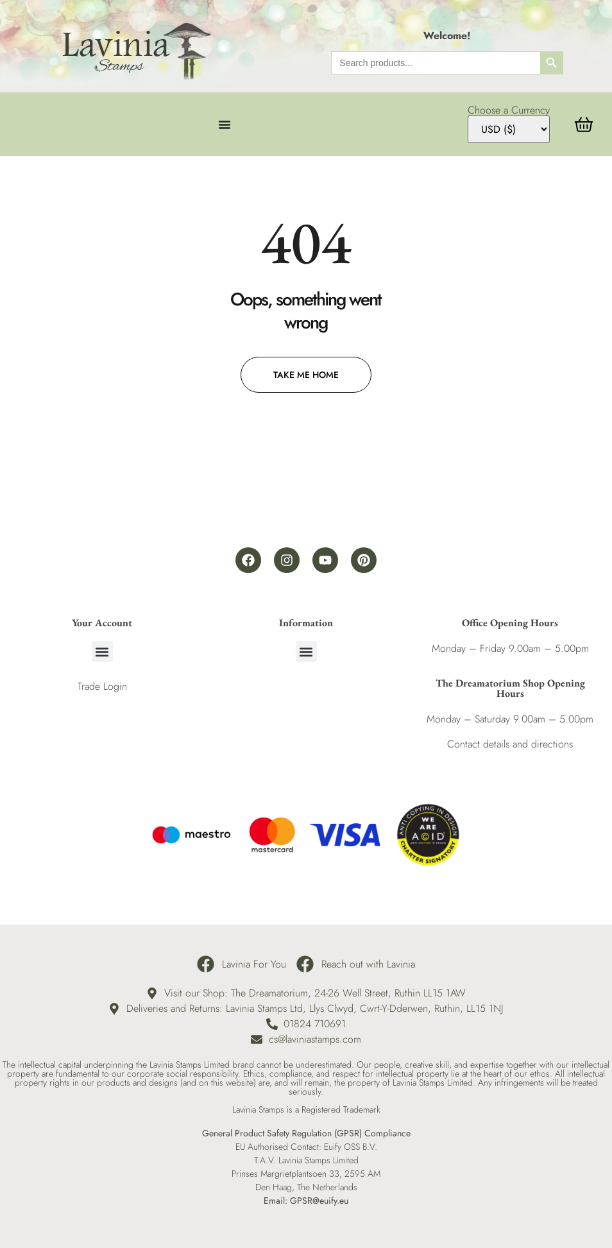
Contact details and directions (510, 744)
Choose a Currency (509, 110)
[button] (102, 651)
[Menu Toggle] (224, 124)
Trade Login (102, 686)
